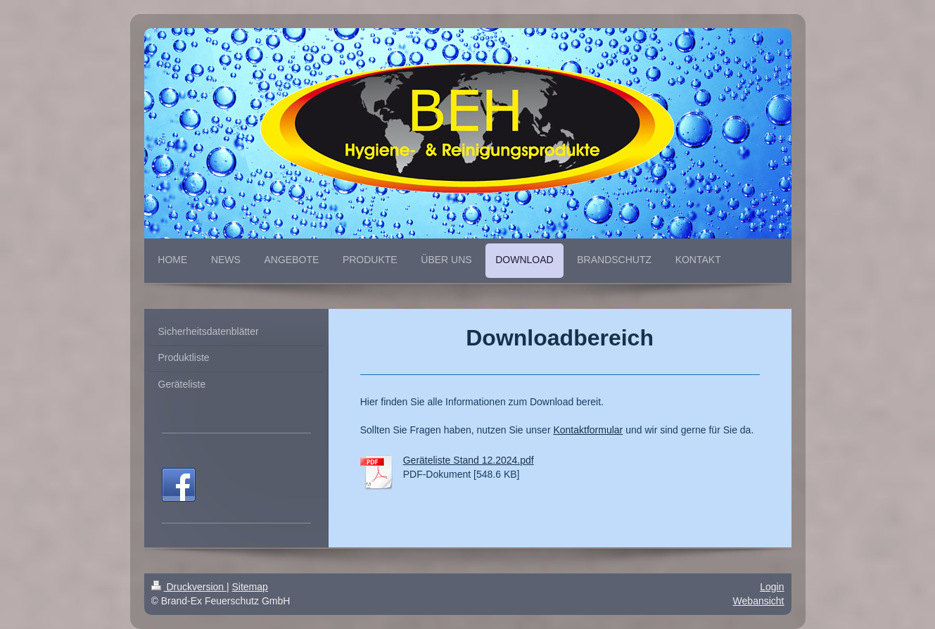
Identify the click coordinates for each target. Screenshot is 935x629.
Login (772, 586)
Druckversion (189, 586)
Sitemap (250, 586)
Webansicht (758, 600)
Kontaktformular (588, 430)
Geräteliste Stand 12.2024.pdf (468, 460)
